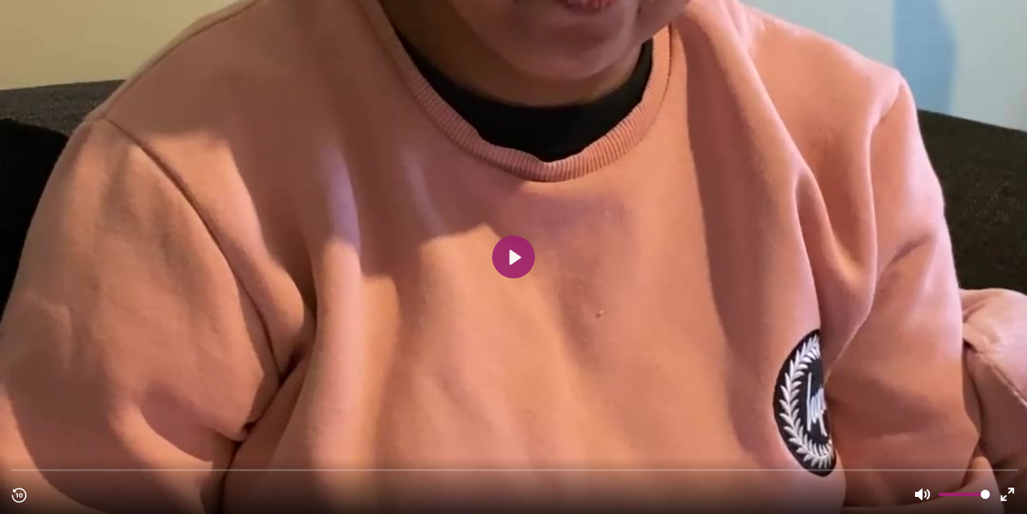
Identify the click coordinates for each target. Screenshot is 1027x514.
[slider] (515, 469)
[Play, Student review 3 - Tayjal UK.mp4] (513, 257)
